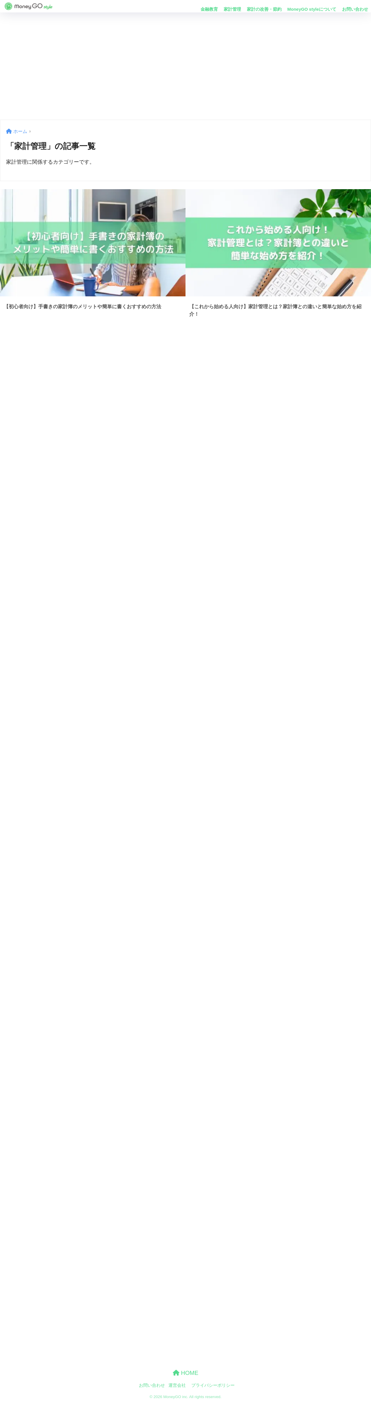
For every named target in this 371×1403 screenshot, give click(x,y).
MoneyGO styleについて (311, 9)
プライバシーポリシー (213, 1385)
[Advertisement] (185, 66)
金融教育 (209, 9)
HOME (186, 1373)
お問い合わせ (355, 9)
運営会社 (177, 1385)
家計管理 (232, 9)
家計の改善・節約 (264, 9)
